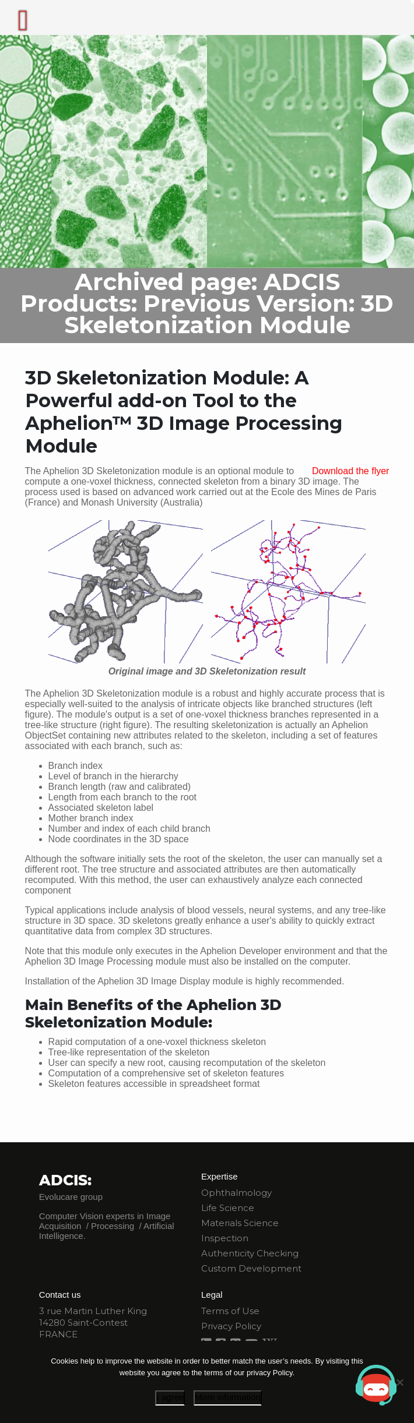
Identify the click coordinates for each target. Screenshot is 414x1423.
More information (228, 1397)
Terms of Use (230, 1310)
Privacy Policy (231, 1326)
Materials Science (240, 1222)
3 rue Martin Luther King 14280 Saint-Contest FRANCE (93, 1322)
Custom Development (251, 1268)
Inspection (224, 1238)
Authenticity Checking (250, 1253)
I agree (170, 1397)
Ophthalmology (236, 1192)
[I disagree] (399, 1382)
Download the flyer (351, 471)
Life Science (227, 1207)
